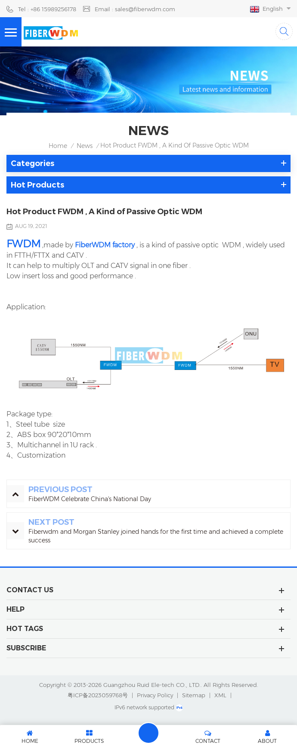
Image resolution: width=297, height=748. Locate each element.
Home (58, 146)
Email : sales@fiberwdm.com (135, 9)
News (85, 146)
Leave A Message (148, 733)
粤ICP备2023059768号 (98, 695)
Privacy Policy (155, 695)
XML (220, 695)
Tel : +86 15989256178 (47, 9)
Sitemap (193, 695)
